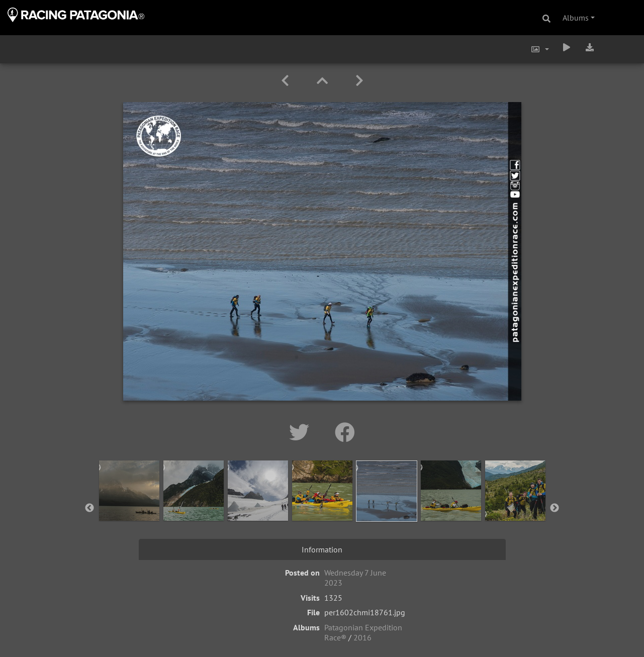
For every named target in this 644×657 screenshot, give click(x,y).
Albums (576, 18)
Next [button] (554, 508)
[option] (129, 506)
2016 (362, 637)
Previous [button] (89, 508)
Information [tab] (322, 549)
